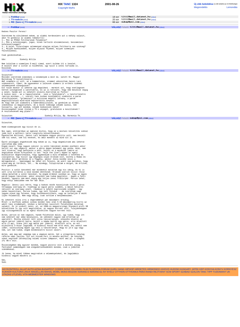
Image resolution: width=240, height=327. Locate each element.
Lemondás (232, 7)
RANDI (149, 321)
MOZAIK (72, 321)
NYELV (110, 321)
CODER (59, 318)
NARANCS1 (96, 321)
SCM (168, 321)
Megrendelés (200, 7)
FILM (85, 318)
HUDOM (174, 318)
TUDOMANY (219, 321)
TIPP (209, 321)
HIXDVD (165, 318)
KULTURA (17, 321)
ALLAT (23, 318)
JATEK (195, 318)
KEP (201, 318)
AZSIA (37, 318)
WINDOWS (50, 323)
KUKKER (7, 321)
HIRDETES (140, 318)
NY (104, 321)
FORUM (105, 318)
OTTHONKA (131, 321)
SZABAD (185, 321)
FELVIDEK (76, 318)
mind (22, 17)
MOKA (64, 321)
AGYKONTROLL (10, 318)
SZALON (195, 321)
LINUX (27, 321)
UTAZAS (6, 323)
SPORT (176, 321)
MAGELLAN (37, 321)
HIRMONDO (153, 318)
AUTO (30, 318)
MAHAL (48, 321)
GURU (113, 318)
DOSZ (67, 318)
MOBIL (56, 321)
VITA (25, 323)
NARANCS (83, 321)
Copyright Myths (66, 7)
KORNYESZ (230, 318)
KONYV (219, 318)
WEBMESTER (35, 323)
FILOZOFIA (95, 318)
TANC (67, 4)
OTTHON (120, 321)
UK (228, 321)
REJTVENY (159, 321)
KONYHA (209, 318)
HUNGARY (185, 318)
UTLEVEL (17, 323)
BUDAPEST (48, 318)
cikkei (153, 17)
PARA (142, 321)
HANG (121, 318)
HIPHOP (129, 318)
